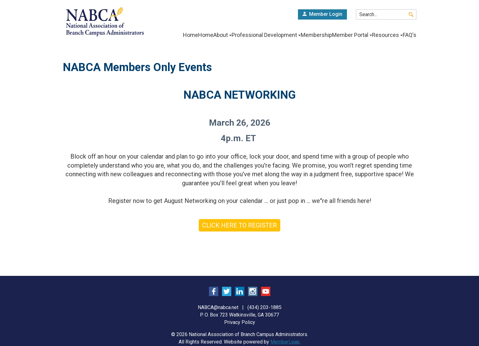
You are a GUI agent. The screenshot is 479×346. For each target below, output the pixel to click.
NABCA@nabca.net (218, 307)
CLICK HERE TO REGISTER (239, 225)
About (210, 35)
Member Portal (347, 35)
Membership (309, 35)
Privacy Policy (239, 322)
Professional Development (256, 35)
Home (173, 35)
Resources (385, 35)
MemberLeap (284, 342)
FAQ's (409, 35)
